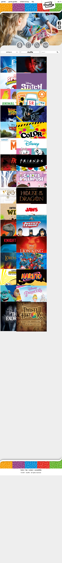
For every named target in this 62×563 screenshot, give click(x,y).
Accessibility (38, 557)
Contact (31, 557)
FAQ (33, 1)
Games (3, 1)
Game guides (13, 1)
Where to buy (24, 1)
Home (22, 557)
